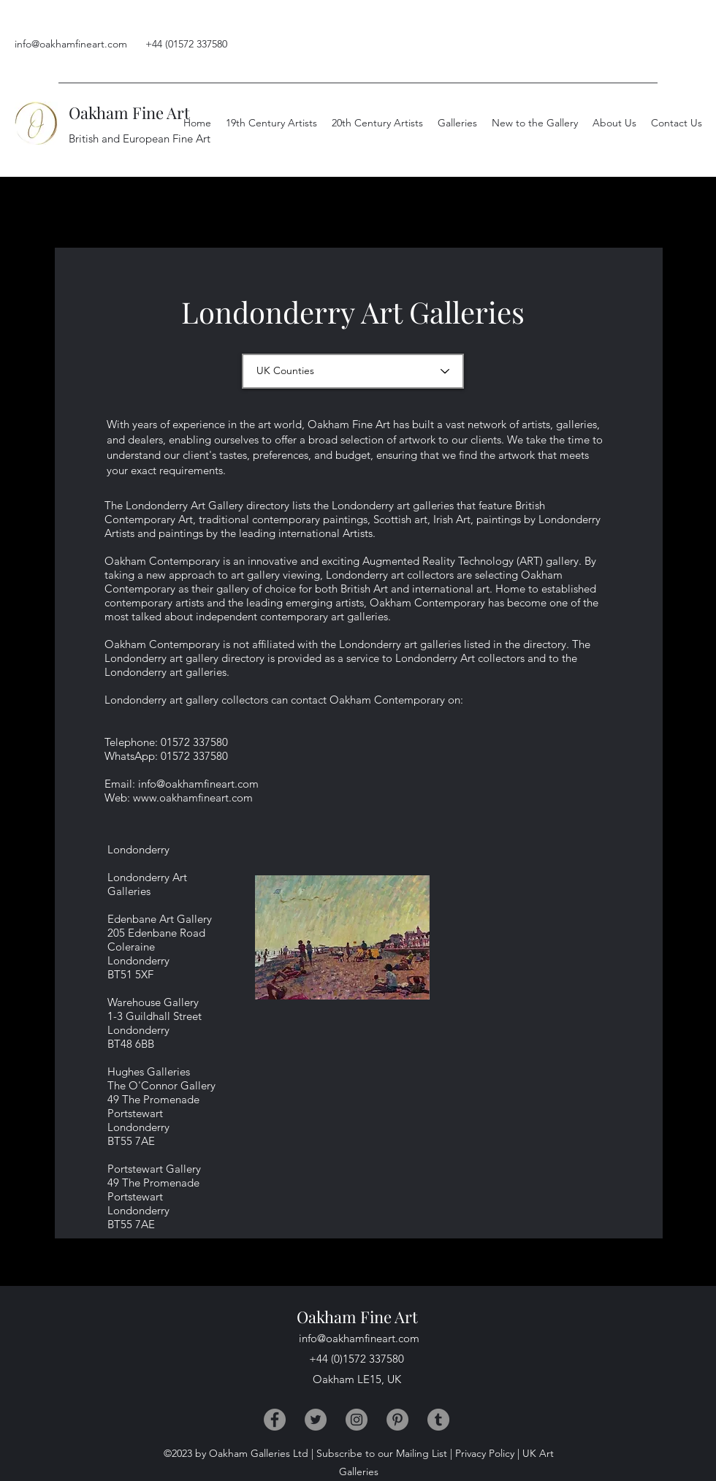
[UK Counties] (353, 371)
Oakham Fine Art (129, 112)
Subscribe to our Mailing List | (384, 1453)
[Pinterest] (397, 1420)
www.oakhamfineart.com (193, 797)
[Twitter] (316, 1420)
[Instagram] (356, 1420)
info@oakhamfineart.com (71, 43)
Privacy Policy (484, 1453)
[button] (614, 123)
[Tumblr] (438, 1420)
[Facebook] (275, 1420)
